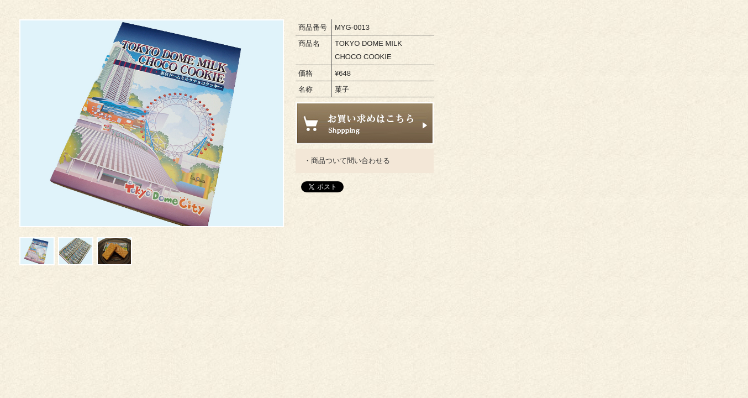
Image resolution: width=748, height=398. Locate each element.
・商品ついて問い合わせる (347, 160)
